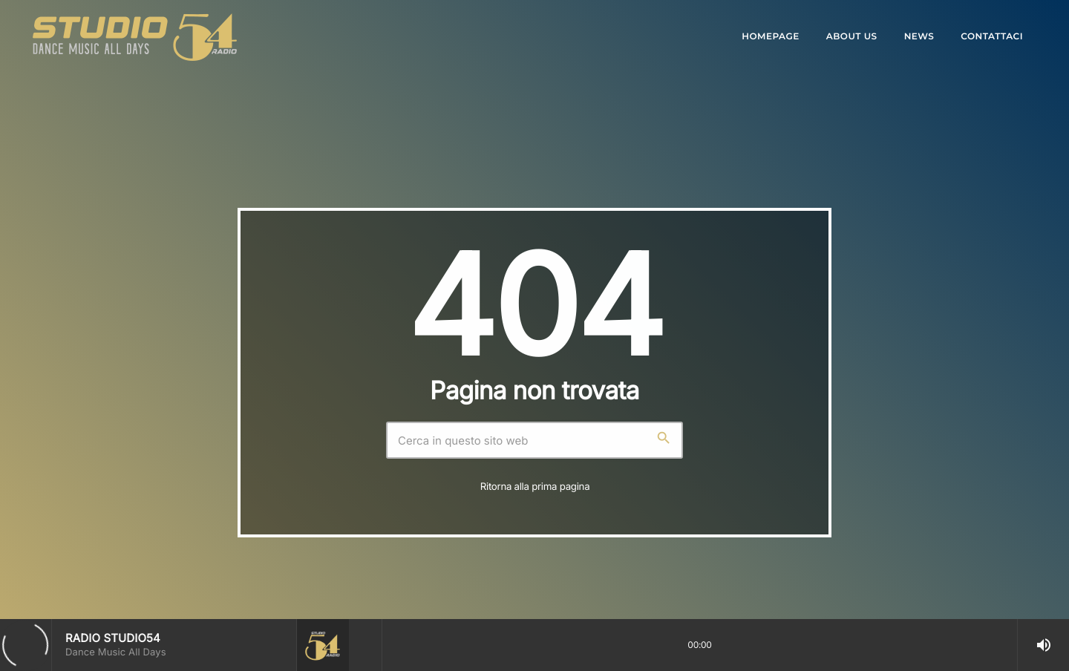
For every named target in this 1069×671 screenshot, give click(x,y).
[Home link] (134, 37)
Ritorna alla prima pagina (535, 487)
